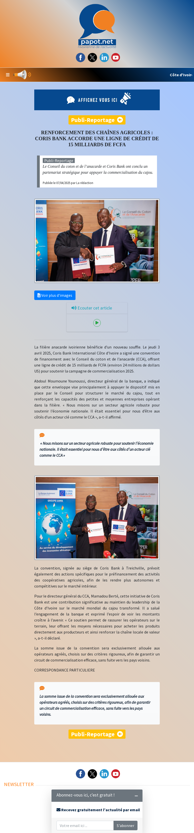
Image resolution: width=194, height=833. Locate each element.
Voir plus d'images (55, 295)
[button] (8, 75)
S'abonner (125, 825)
